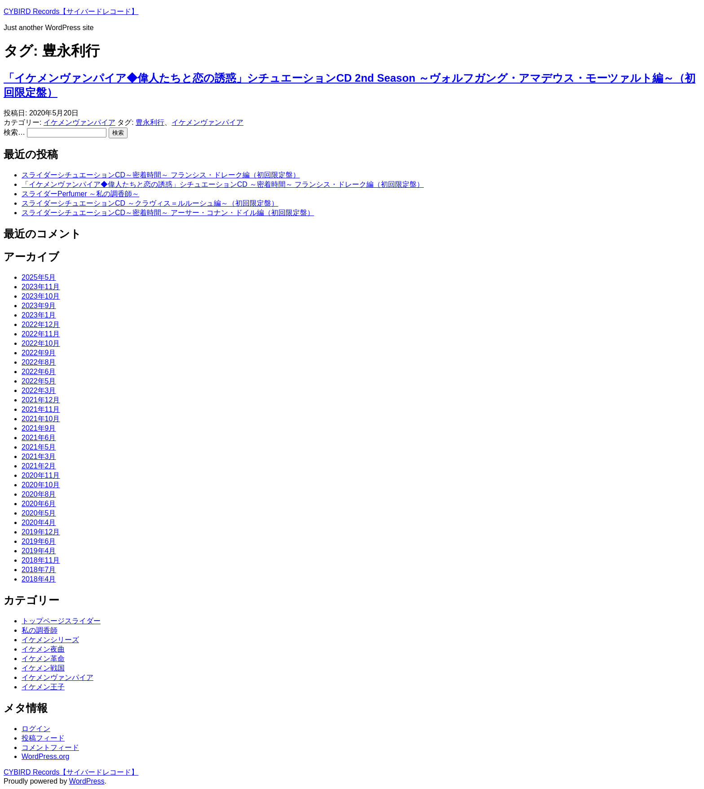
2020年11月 (41, 475)
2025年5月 (39, 277)
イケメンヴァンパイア (79, 122)
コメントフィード (50, 747)
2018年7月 (39, 569)
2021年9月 (39, 428)
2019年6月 (39, 541)
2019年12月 (41, 532)
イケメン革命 (43, 658)
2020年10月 (41, 485)
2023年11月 (41, 287)
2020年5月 (39, 513)
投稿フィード (43, 738)
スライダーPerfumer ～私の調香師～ (80, 194)
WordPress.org (45, 756)
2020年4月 (39, 522)
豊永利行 (150, 122)
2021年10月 (41, 419)
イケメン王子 (43, 687)
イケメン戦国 (43, 668)
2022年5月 (39, 381)
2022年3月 (39, 390)
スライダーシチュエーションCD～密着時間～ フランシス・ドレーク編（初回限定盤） (161, 175)
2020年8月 (39, 494)
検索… (14, 132)
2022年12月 (41, 324)
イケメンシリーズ (50, 640)
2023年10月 (41, 296)
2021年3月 (39, 456)
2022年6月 (39, 371)
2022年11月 (41, 334)
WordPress (87, 781)
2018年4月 (39, 579)
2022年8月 (39, 362)
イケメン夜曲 (43, 649)
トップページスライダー (61, 621)
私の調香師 (39, 630)
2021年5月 (39, 447)
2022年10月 (41, 343)
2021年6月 (39, 437)
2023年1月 (39, 315)
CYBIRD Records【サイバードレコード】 (71, 11)
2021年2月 (39, 466)
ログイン (36, 728)
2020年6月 (39, 503)
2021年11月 (41, 409)
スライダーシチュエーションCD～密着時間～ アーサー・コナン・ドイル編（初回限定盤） (168, 212)
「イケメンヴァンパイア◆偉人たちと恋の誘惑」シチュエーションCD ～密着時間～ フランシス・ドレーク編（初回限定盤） (223, 184)
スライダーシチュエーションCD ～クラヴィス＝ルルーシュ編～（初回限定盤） (150, 203)
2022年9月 (39, 353)
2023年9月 (39, 305)
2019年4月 (39, 551)
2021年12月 (41, 400)
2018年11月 (41, 560)
